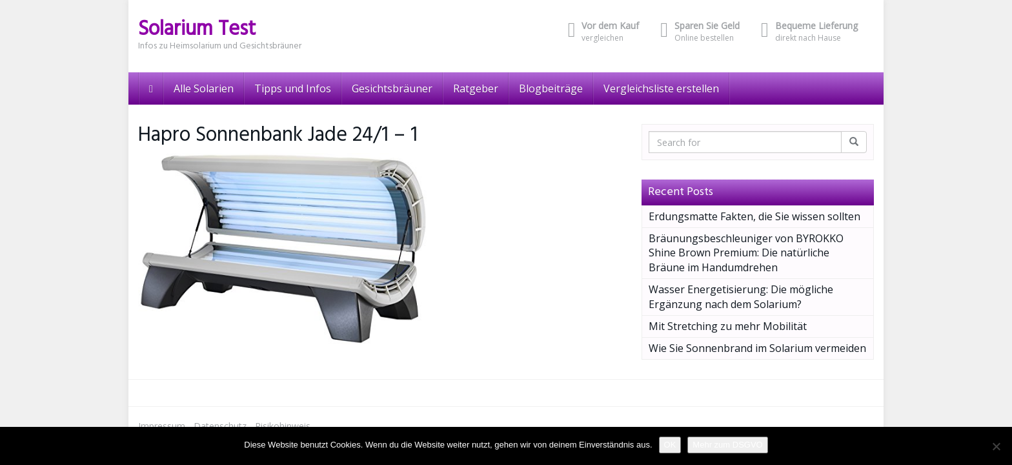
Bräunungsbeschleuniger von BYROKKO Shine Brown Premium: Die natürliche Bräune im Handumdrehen (746, 253)
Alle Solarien (204, 88)
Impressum (161, 426)
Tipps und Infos (292, 88)
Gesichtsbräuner (392, 88)
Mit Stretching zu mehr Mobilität (728, 326)
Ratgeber (475, 88)
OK (670, 445)
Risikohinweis (282, 426)
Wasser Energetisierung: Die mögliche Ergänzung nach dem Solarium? (741, 296)
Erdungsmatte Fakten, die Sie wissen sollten (754, 216)
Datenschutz (220, 426)
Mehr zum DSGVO (727, 445)
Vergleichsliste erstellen (661, 88)
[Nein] (995, 446)
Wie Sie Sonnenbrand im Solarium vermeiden (757, 348)
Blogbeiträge (551, 88)
